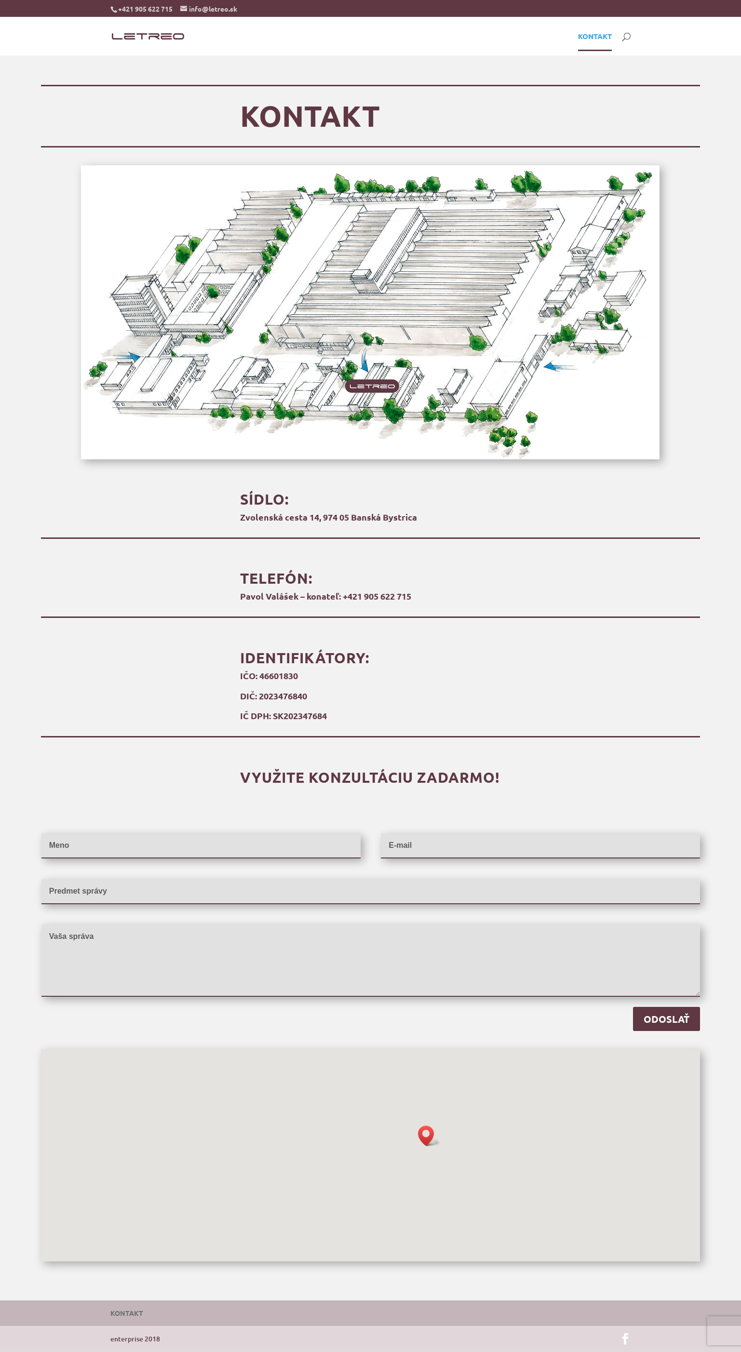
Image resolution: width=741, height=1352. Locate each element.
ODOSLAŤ (666, 1019)
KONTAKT (595, 37)
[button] (429, 1135)
